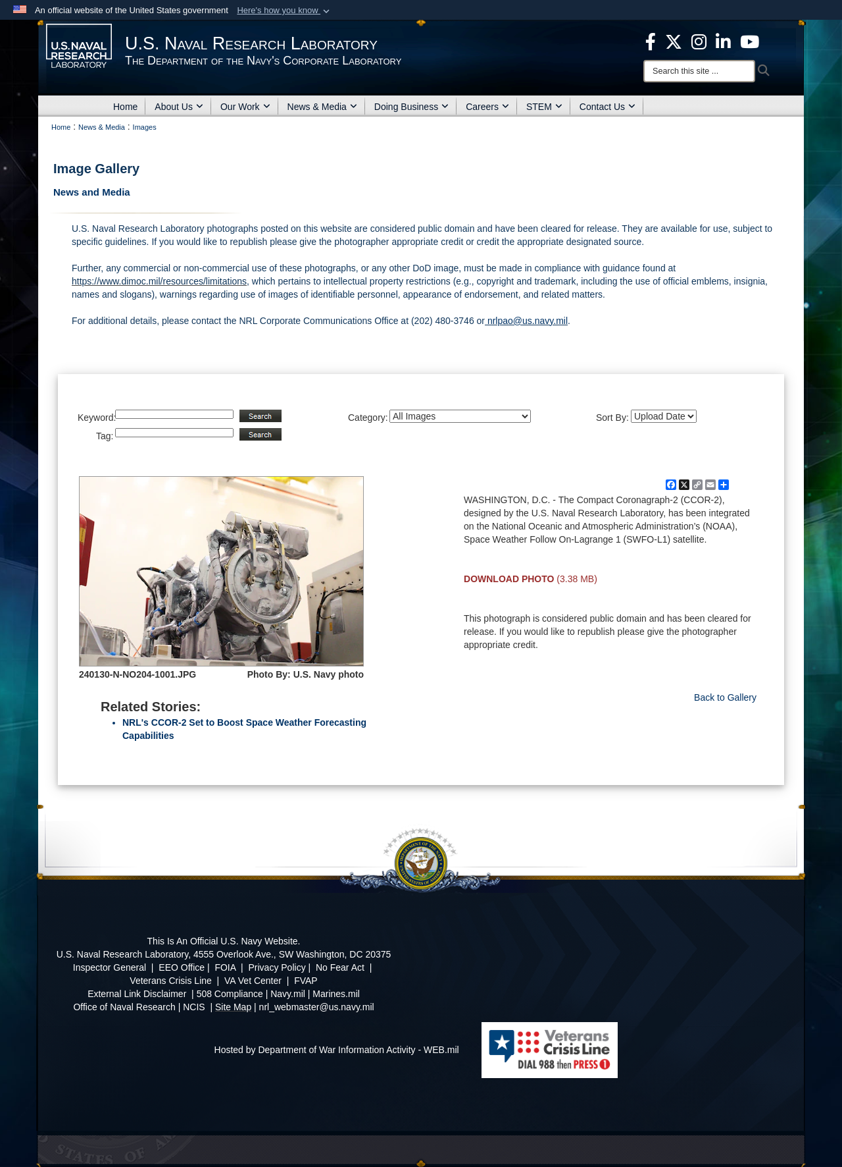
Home (125, 106)
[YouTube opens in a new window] (749, 41)
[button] (284, 10)
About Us (179, 106)
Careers (487, 106)
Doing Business (411, 106)
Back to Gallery (725, 697)
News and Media (91, 192)
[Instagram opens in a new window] (698, 41)
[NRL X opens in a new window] (673, 41)
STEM (544, 106)
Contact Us (607, 106)
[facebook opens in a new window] (650, 41)
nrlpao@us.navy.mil (526, 320)
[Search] (699, 71)
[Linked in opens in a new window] (723, 41)
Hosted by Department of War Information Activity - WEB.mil (336, 1050)
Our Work (245, 106)
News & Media (322, 106)
